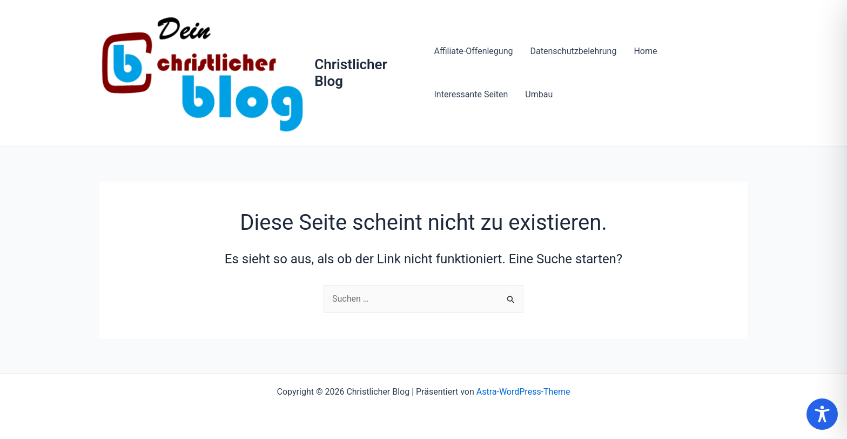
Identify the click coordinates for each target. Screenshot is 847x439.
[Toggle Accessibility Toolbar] (822, 414)
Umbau (539, 94)
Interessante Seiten (471, 94)
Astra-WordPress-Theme (523, 392)
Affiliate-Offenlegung (473, 51)
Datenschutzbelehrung (573, 51)
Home (645, 51)
